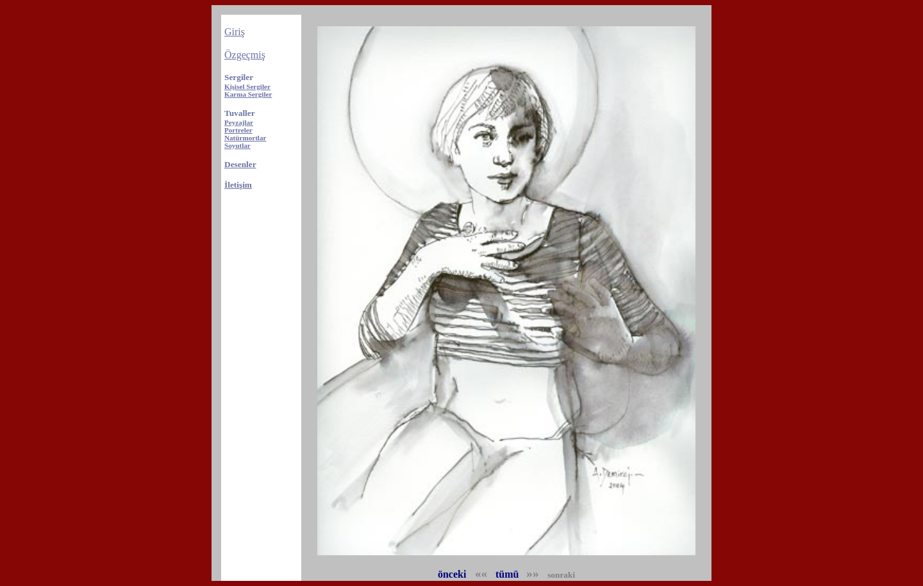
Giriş (234, 31)
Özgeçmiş (244, 54)
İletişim (238, 185)
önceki (453, 574)
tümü (507, 574)
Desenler (240, 164)
